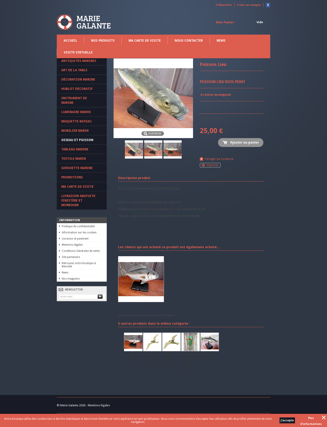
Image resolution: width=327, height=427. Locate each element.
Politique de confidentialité (78, 226)
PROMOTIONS (72, 177)
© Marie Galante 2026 (71, 405)
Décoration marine (78, 79)
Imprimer (212, 165)
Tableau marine (74, 149)
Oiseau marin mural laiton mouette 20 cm (169, 361)
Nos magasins (71, 278)
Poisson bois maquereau (207, 356)
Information (69, 220)
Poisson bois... (147, 304)
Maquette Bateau (76, 121)
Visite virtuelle (78, 52)
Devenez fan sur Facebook (268, 5)
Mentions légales (72, 244)
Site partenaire (71, 257)
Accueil (70, 40)
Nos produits (103, 40)
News (221, 40)
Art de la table (74, 70)
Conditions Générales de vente (81, 251)
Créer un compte (249, 5)
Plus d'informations (311, 419)
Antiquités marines (78, 61)
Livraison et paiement (75, 238)
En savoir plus (209, 117)
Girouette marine (77, 168)
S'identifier (224, 5)
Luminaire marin (76, 112)
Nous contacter (189, 40)
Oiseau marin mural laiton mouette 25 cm (150, 361)
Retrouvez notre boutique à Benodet (79, 265)
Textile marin (73, 158)
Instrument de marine (74, 100)
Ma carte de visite (145, 40)
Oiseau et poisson (77, 140)
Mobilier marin (75, 130)
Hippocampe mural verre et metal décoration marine (189, 361)
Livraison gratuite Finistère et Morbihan (78, 200)
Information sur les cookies (79, 232)
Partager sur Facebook (219, 159)
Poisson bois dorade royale (131, 358)
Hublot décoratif (77, 89)
